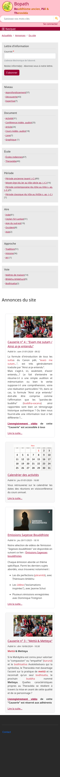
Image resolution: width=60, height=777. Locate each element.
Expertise (10, 100)
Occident (10, 227)
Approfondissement (16, 92)
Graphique (11, 139)
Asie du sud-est (13, 223)
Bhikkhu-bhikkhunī (15, 279)
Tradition (10, 248)
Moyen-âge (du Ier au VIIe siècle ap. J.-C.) (26, 182)
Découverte (11, 96)
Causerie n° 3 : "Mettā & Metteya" (30, 641)
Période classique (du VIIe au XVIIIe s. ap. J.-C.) (29, 194)
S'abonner (11, 72)
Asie (8, 231)
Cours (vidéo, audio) (16, 130)
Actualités (7, 35)
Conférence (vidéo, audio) (19, 122)
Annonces (20, 35)
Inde (8, 214)
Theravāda (11, 161)
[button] (33, 326)
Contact (6, 732)
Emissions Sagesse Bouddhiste (28, 535)
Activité (9, 118)
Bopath (21, 4)
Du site (32, 35)
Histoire (9, 253)
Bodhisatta (11, 283)
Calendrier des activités (23, 475)
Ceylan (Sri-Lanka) (15, 218)
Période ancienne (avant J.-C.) (20, 178)
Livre (8, 135)
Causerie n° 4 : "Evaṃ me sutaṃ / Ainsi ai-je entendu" (30, 344)
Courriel (8, 51)
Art (7, 257)
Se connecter (50, 24)
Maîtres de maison (15, 274)
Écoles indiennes (14, 156)
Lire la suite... (15, 433)
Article (9, 126)
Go (57, 18)
